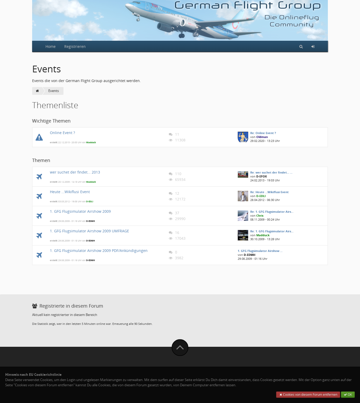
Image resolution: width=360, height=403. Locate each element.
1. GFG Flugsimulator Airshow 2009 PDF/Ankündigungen (99, 250)
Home (50, 46)
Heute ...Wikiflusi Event (70, 191)
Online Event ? (62, 132)
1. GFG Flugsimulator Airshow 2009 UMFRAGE (89, 230)
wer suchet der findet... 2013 (75, 172)
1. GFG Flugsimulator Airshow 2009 (80, 211)
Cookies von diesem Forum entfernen (308, 394)
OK (348, 394)
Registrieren (75, 46)
